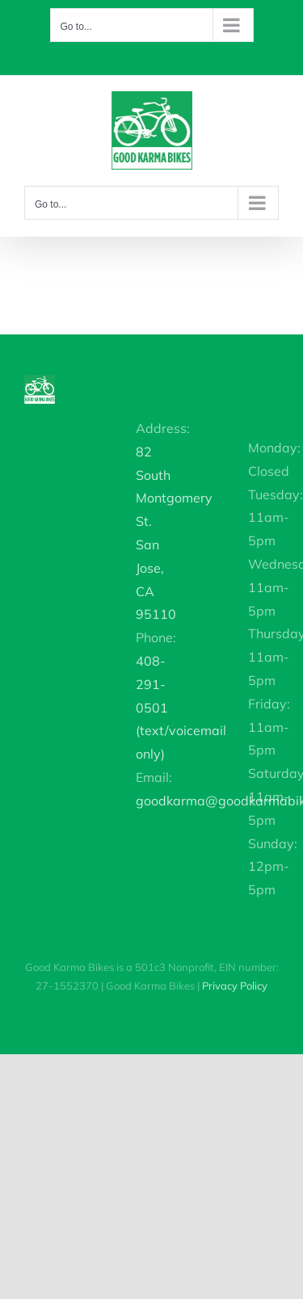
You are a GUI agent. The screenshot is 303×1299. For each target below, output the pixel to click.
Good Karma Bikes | (186, 985)
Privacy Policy (234, 985)
